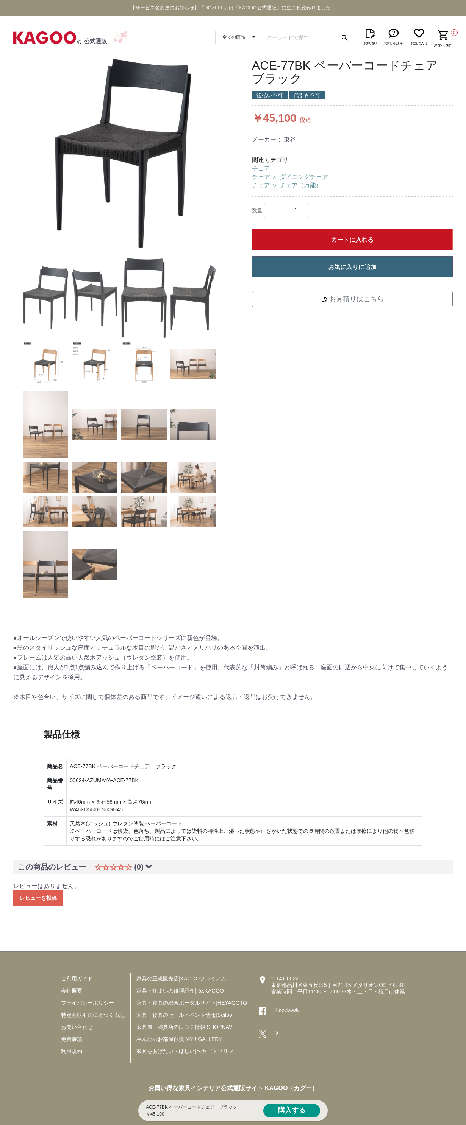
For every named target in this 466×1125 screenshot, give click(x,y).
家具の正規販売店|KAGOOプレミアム (181, 979)
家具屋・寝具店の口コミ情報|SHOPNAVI (185, 1027)
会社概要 (71, 991)
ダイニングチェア (304, 177)
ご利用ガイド (77, 979)
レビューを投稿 (38, 898)
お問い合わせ (77, 1027)
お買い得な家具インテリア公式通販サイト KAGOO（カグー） (233, 1088)
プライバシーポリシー (87, 1003)
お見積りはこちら (352, 299)
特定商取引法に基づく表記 (93, 1015)
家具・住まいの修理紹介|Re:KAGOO (180, 991)
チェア (261, 168)
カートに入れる (352, 240)
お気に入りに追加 (352, 267)
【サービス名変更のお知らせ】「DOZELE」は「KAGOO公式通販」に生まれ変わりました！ (233, 8)
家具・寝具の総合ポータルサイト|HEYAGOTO (191, 1003)
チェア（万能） (301, 185)
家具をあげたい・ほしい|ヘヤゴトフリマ (184, 1051)
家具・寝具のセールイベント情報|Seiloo (184, 1015)
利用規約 (71, 1051)
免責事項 (71, 1039)
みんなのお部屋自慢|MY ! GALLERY (179, 1039)
